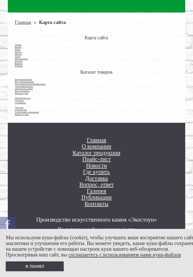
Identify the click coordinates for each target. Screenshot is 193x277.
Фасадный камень (22, 91)
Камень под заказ (22, 114)
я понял (34, 266)
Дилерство (19, 107)
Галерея (18, 52)
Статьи (18, 56)
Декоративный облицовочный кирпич (30, 84)
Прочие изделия (21, 93)
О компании (96, 146)
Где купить (19, 100)
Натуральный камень (23, 79)
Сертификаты (20, 103)
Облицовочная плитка (24, 89)
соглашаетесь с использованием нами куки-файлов (124, 254)
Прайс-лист (96, 159)
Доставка (18, 61)
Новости (18, 54)
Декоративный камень (24, 86)
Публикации (96, 197)
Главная (23, 22)
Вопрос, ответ (96, 185)
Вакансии (19, 63)
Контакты (19, 66)
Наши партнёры (21, 59)
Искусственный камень (24, 82)
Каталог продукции (96, 153)
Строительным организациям (27, 112)
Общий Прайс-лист (23, 98)
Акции (17, 49)
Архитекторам (21, 110)
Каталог (18, 47)
